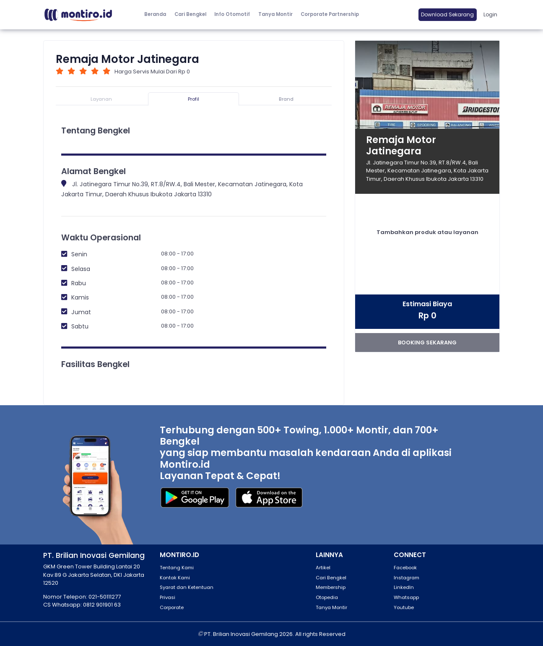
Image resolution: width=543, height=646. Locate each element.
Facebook (405, 567)
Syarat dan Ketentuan (186, 587)
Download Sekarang (447, 14)
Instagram (406, 577)
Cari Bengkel (190, 14)
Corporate (172, 607)
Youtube (404, 607)
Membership (331, 587)
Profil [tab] (193, 99)
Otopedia (327, 597)
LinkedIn (404, 587)
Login (490, 14)
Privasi (167, 597)
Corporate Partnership (330, 14)
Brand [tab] (286, 99)
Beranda (155, 14)
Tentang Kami (177, 567)
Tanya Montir (275, 14)
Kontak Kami (175, 577)
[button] (232, 14)
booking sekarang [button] (427, 342)
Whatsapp (406, 597)
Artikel (323, 567)
